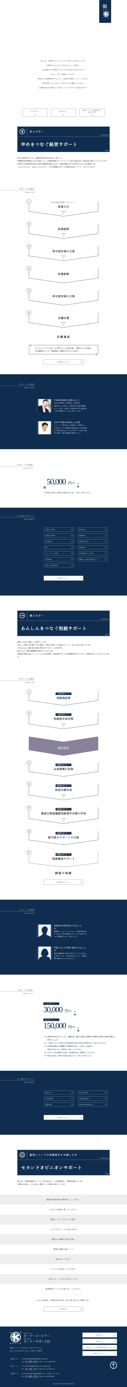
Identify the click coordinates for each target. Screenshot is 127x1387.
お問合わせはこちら (63, 882)
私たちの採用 (30, 1351)
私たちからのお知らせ (17, 1351)
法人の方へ (99, 1335)
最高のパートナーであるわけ (19, 1348)
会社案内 (39, 1351)
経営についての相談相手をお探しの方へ (100, 1347)
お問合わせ (63, 1309)
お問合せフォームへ (99, 1353)
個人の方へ (99, 1341)
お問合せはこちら (63, 362)
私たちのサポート (35, 1348)
